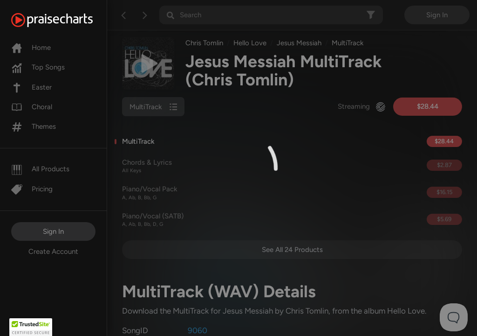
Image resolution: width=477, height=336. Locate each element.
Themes (33, 126)
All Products (40, 169)
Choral (31, 107)
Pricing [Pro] (32, 189)
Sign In (53, 231)
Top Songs (38, 67)
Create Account (53, 251)
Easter (31, 87)
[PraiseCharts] (63, 20)
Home (31, 47)
